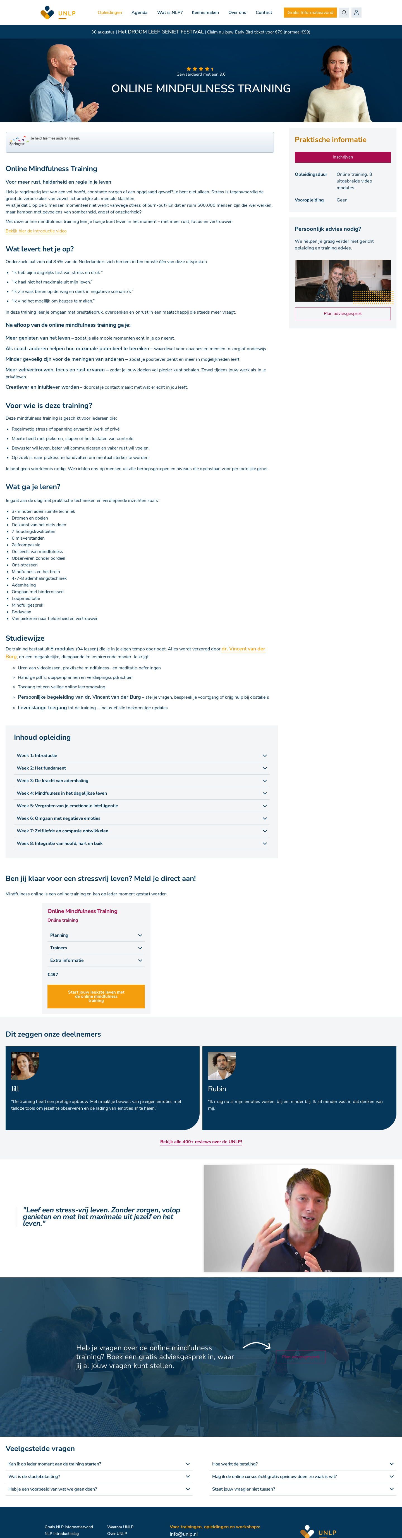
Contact (264, 12)
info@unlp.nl (184, 1534)
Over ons (237, 12)
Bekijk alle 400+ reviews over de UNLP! (201, 1142)
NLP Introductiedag (62, 1533)
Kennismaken (205, 12)
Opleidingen (109, 12)
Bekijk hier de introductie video (36, 231)
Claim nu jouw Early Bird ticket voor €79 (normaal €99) (258, 32)
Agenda (139, 12)
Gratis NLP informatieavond (69, 1527)
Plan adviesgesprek (343, 314)
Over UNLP (117, 1533)
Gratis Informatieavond (310, 12)
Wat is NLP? (169, 12)
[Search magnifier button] (344, 13)
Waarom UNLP (120, 1527)
